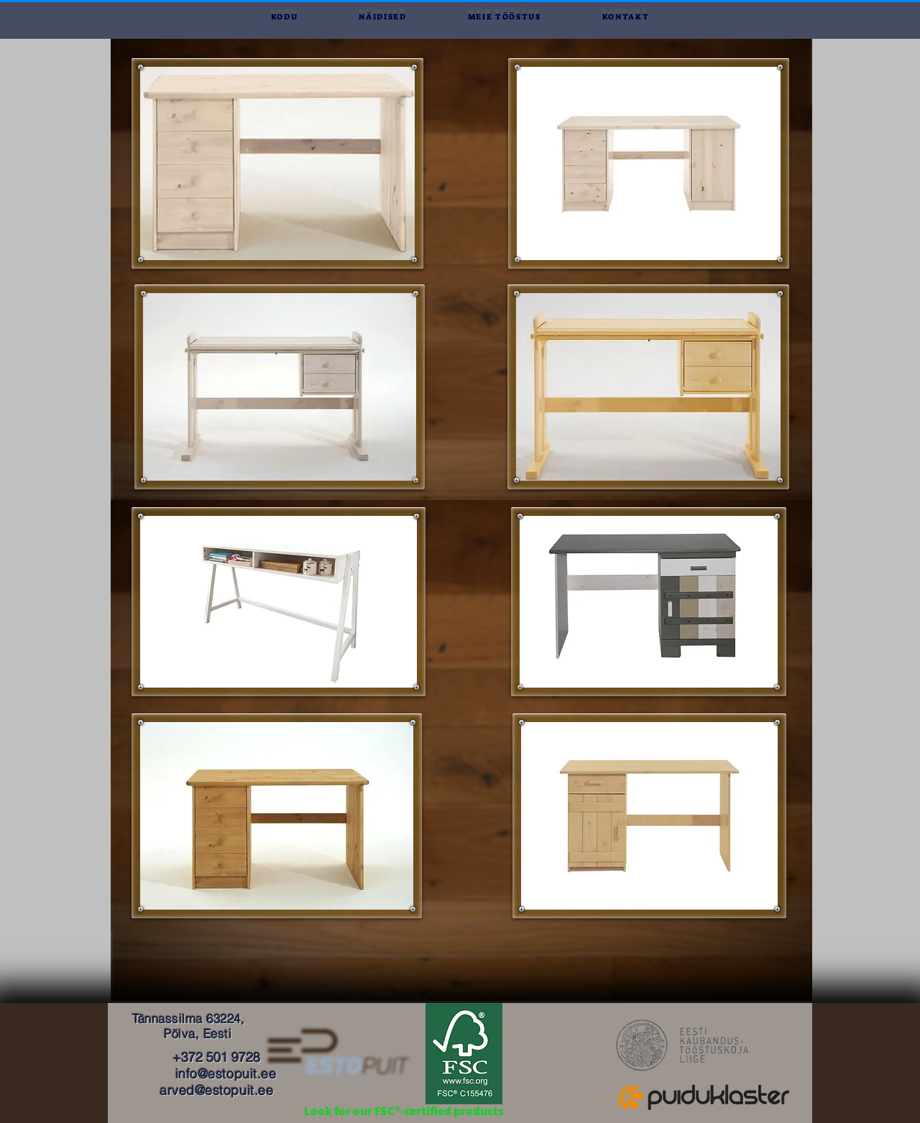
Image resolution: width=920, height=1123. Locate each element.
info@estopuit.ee (226, 1074)
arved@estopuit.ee (216, 1090)
